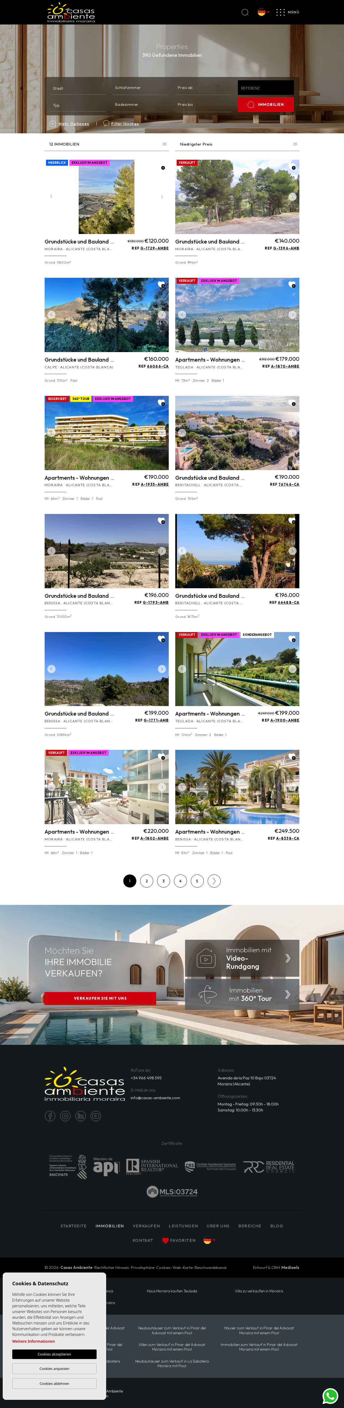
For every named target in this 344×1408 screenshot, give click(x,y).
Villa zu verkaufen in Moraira (259, 1291)
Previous (50, 197)
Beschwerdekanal (210, 1267)
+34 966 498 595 (146, 1077)
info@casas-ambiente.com (155, 1097)
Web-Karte (183, 1267)
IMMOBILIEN (266, 104)
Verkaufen (146, 1225)
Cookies (163, 1267)
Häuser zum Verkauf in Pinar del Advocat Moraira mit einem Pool (259, 1330)
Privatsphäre (142, 1267)
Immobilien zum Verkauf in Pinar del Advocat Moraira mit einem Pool (259, 1347)
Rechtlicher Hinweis (111, 1267)
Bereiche (250, 1225)
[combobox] (78, 87)
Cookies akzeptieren (54, 1354)
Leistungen (183, 1225)
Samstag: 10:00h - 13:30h (240, 1110)
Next (163, 197)
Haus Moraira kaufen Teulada (172, 1291)
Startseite (74, 1225)
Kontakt (143, 1240)
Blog (276, 1225)
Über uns (218, 1225)
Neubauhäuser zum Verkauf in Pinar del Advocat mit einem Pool (172, 1330)
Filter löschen (121, 124)
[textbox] (79, 88)
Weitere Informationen (33, 1341)
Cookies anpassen (54, 1368)
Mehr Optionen (69, 124)
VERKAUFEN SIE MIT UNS (100, 998)
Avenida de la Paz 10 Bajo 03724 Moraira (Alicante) (247, 1081)
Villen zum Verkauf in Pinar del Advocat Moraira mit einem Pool (172, 1347)
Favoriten (179, 1241)
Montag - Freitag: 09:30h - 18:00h (248, 1104)
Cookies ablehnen (54, 1383)
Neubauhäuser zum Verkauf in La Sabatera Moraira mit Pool (172, 1363)
